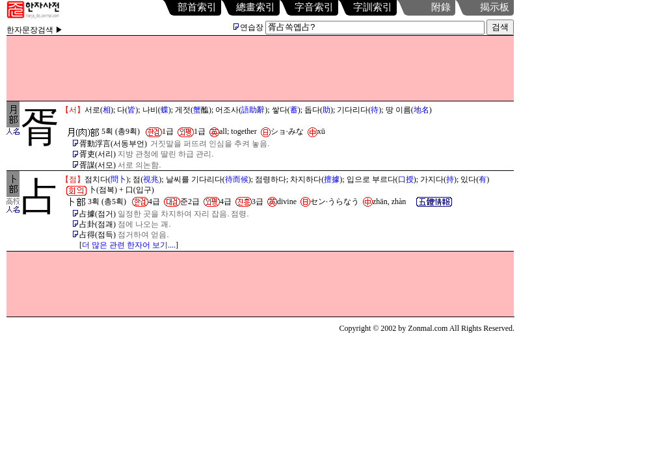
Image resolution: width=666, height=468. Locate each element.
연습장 (248, 27)
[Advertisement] (260, 68)
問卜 (118, 179)
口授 (406, 179)
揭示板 (494, 7)
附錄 (441, 7)
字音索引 (314, 7)
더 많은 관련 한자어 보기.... (129, 245)
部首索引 (197, 7)
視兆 (151, 179)
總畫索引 (255, 7)
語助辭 (253, 109)
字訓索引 (372, 7)
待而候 (236, 179)
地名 (421, 109)
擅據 (332, 179)
